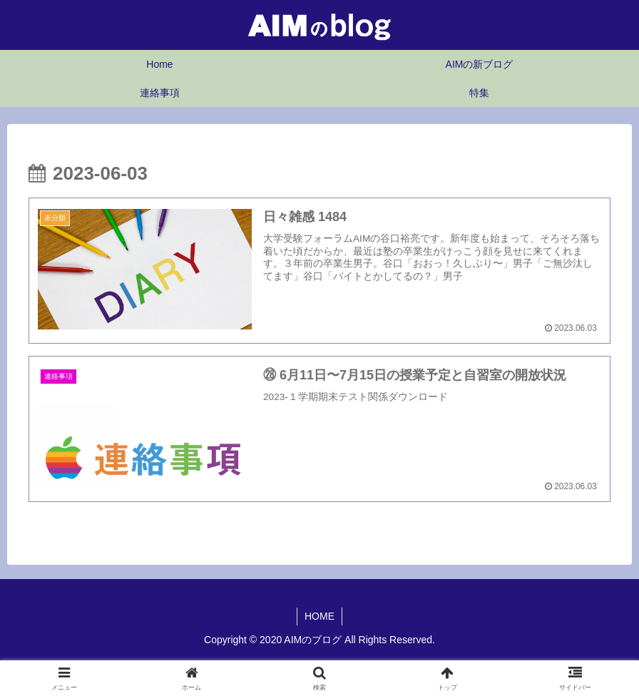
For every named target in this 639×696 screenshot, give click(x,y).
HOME (319, 616)
